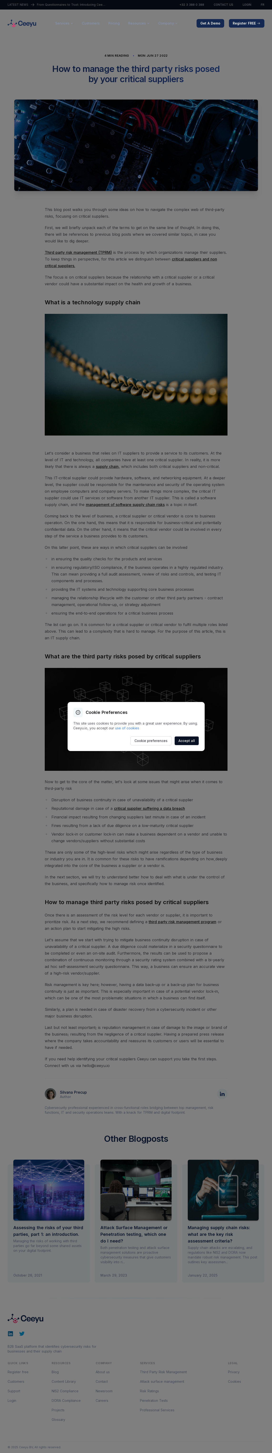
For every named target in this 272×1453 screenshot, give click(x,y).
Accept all (186, 741)
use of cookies (127, 728)
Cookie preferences (151, 741)
